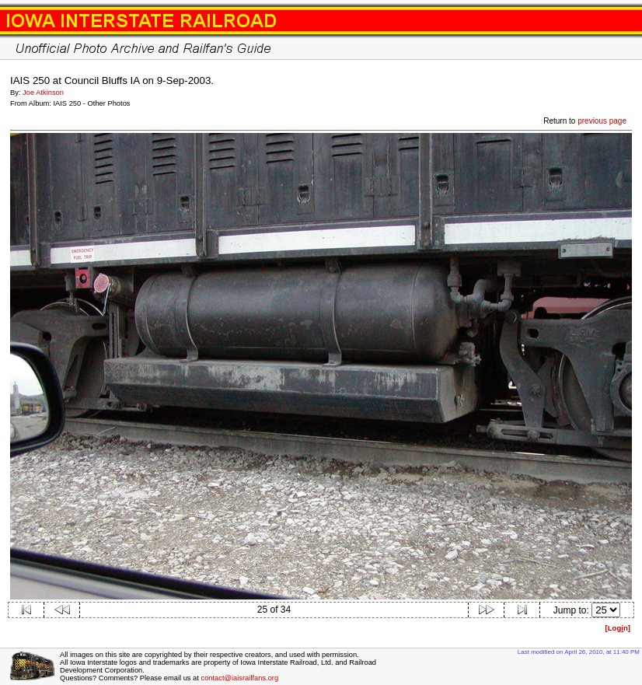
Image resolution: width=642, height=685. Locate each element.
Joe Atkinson (43, 92)
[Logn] (617, 628)
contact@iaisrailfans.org (239, 678)
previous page (601, 121)
